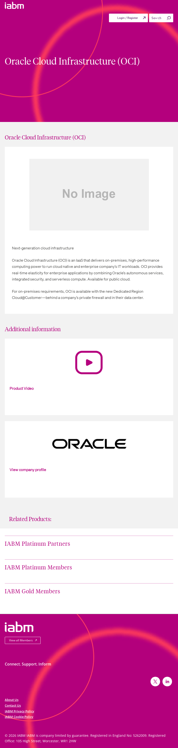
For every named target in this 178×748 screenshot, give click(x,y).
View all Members (21, 640)
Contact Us (13, 705)
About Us (11, 700)
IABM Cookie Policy (19, 717)
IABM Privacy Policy (19, 711)
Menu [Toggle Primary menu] (162, 19)
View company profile (28, 469)
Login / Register (127, 18)
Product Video (22, 388)
